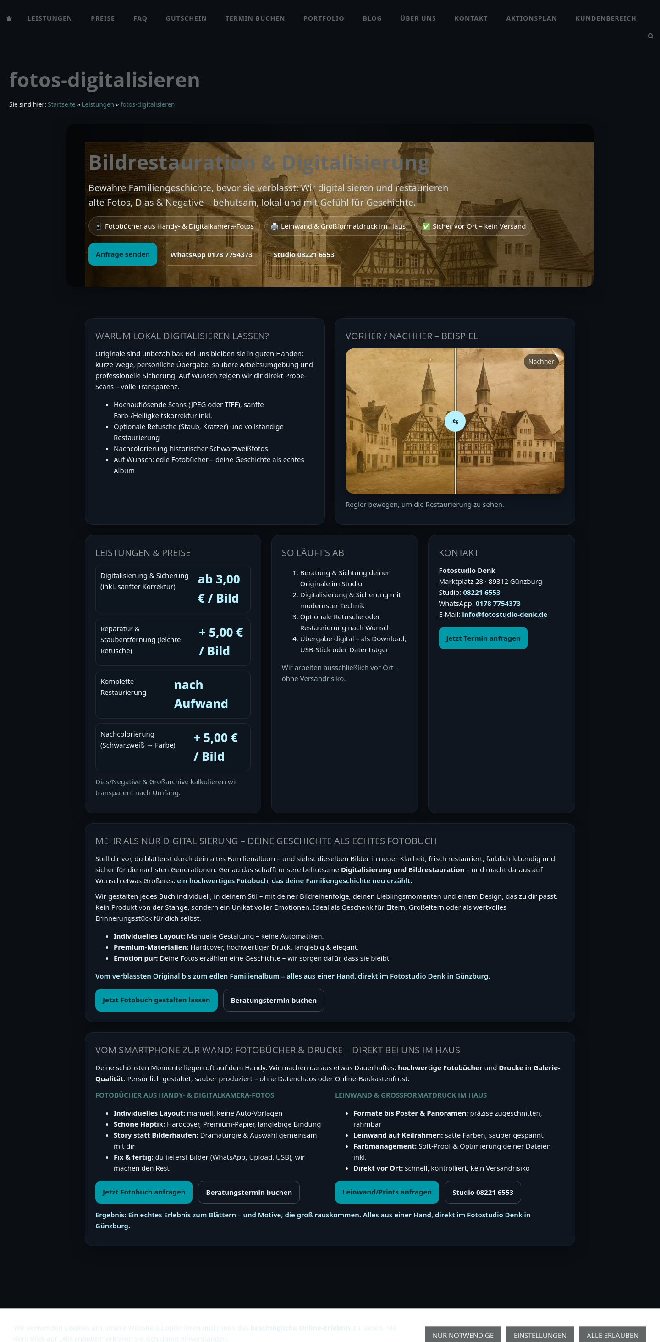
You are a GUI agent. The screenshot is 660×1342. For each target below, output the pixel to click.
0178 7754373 (498, 603)
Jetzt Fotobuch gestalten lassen (156, 999)
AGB (16, 1320)
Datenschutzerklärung (68, 1320)
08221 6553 (481, 592)
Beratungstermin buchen (274, 1000)
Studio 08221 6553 (304, 254)
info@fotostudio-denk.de (504, 614)
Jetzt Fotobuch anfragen (144, 1191)
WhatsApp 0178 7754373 (211, 254)
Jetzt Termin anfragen (483, 638)
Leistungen (98, 104)
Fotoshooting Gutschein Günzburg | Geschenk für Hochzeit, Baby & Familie (302, 1320)
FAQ (165, 1320)
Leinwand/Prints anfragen (387, 1191)
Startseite (61, 104)
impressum (131, 1320)
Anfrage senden (123, 253)
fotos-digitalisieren (148, 104)
